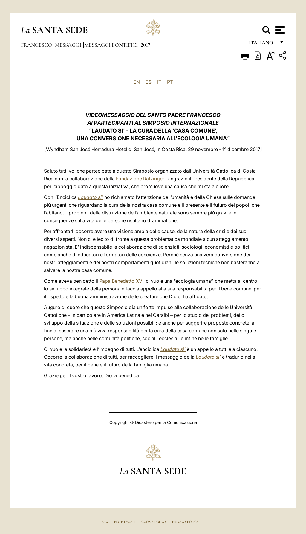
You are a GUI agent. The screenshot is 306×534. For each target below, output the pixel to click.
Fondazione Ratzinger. (140, 179)
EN (136, 82)
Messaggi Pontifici (111, 45)
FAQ (105, 522)
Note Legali (124, 522)
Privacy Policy (185, 522)
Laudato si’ (90, 197)
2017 (145, 45)
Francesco (37, 45)
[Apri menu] (279, 30)
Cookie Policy (153, 522)
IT (159, 82)
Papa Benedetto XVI (121, 281)
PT (170, 82)
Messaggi (68, 45)
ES (149, 82)
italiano (262, 44)
